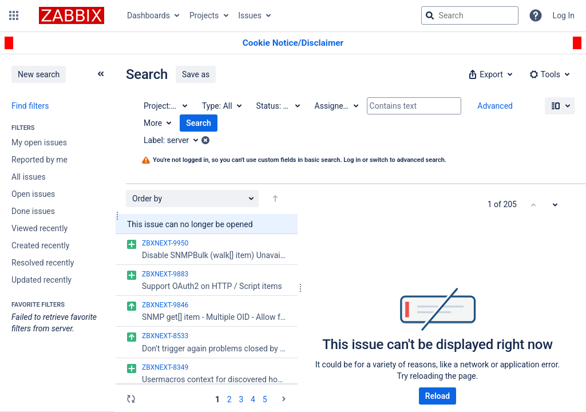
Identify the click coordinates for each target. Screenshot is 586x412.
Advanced (495, 105)
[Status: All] (277, 105)
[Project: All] (164, 105)
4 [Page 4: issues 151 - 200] (253, 399)
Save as (195, 74)
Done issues (33, 211)
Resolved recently (42, 262)
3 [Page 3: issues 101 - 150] (241, 399)
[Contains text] (414, 105)
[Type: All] (221, 105)
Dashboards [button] (148, 15)
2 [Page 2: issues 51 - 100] (229, 399)
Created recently (40, 245)
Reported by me (39, 159)
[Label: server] (174, 140)
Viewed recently (39, 228)
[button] (14, 15)
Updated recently (41, 279)
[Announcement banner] (293, 43)
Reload (437, 396)
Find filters (30, 105)
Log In (564, 15)
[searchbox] (469, 15)
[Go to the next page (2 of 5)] (283, 398)
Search (198, 123)
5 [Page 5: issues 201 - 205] (265, 399)
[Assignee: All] (335, 105)
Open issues (33, 194)
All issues (28, 176)
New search (39, 74)
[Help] (535, 15)
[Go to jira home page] (71, 15)
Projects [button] (204, 15)
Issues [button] (250, 15)
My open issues (39, 142)
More (153, 123)
